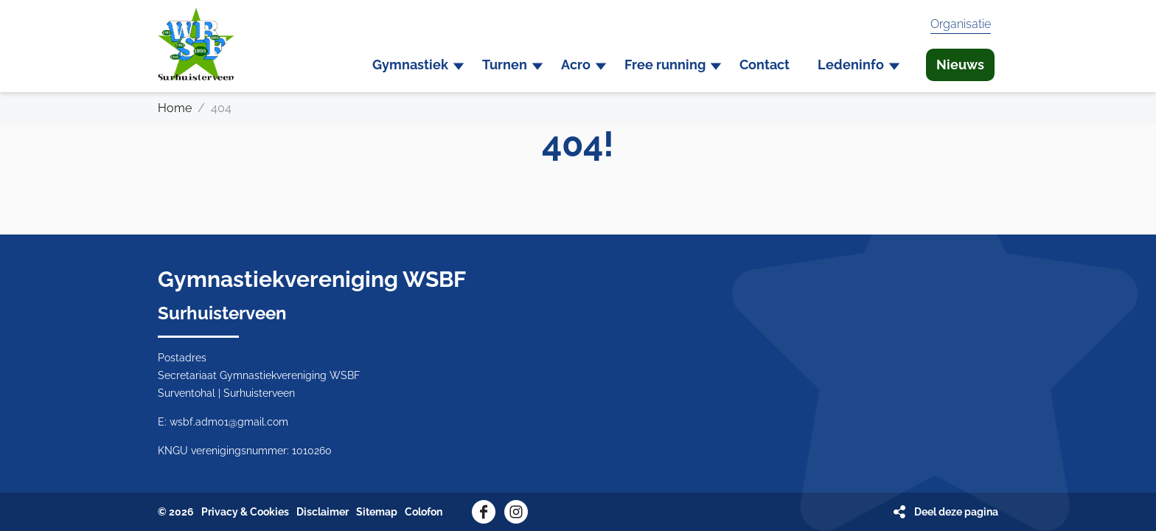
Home (175, 108)
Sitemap (376, 512)
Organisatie (960, 24)
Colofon (423, 512)
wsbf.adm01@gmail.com (229, 422)
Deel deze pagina (956, 512)
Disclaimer (322, 512)
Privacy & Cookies (245, 512)
